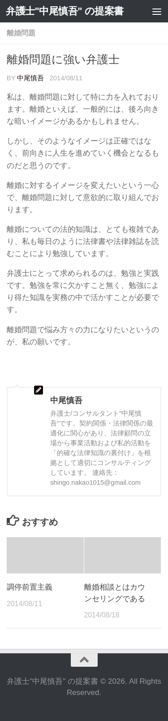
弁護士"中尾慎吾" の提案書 (65, 11)
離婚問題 (21, 33)
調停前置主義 (29, 587)
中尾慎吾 (30, 78)
